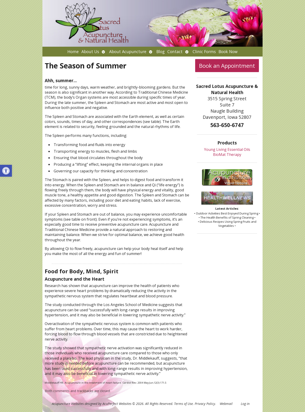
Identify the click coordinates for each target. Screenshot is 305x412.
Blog (160, 51)
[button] (6, 171)
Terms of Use (183, 403)
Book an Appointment (227, 65)
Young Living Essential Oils (227, 149)
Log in (245, 403)
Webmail (226, 403)
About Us (90, 51)
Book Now (228, 51)
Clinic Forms (204, 51)
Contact (175, 51)
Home (73, 51)
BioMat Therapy (227, 154)
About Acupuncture (127, 51)
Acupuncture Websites (68, 403)
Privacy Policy (205, 403)
